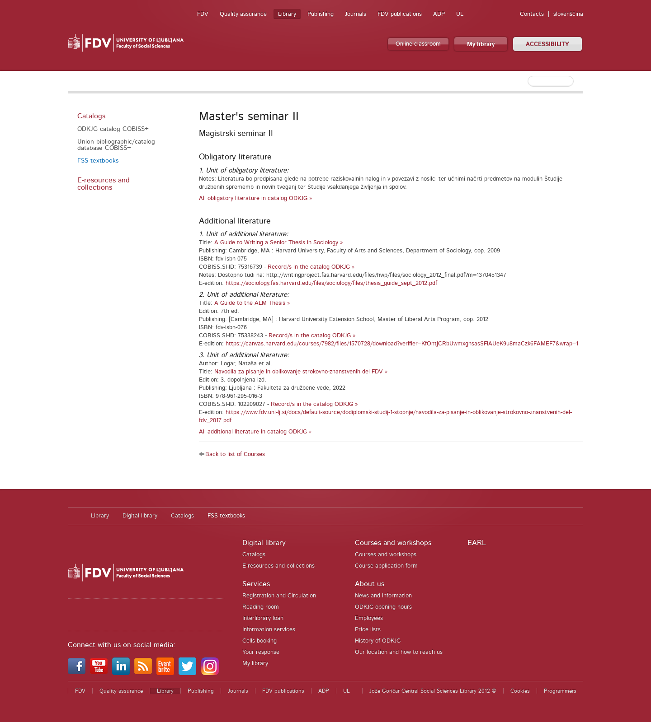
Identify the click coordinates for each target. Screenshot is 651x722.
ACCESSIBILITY (547, 44)
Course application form (386, 566)
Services (256, 583)
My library (481, 44)
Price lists (368, 630)
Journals (355, 14)
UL (459, 14)
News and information (383, 596)
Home (75, 516)
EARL (476, 542)
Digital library (140, 516)
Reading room (260, 607)
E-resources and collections (103, 184)
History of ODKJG (378, 641)
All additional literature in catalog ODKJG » (255, 432)
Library (287, 14)
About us (369, 583)
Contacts (532, 14)
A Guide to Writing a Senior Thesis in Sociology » (278, 243)
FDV (202, 14)
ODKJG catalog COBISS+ (113, 129)
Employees (369, 618)
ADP (439, 14)
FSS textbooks (97, 161)
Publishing (320, 14)
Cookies (520, 691)
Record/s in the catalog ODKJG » (311, 267)
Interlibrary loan (262, 618)
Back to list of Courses (235, 454)
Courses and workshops (393, 542)
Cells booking (259, 641)
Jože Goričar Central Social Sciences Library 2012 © (432, 691)
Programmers (560, 691)
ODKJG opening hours (383, 607)
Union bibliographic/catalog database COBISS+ (116, 145)
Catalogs (91, 116)
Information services (268, 630)
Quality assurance (243, 14)
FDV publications (399, 14)
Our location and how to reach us (399, 652)
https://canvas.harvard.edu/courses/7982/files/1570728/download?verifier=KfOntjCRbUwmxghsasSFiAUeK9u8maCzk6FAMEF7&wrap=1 (402, 344)
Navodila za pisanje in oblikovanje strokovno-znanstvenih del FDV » (301, 372)
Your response (260, 652)
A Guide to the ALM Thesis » (252, 303)
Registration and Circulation (279, 596)
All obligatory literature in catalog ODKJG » (255, 198)
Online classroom (418, 44)
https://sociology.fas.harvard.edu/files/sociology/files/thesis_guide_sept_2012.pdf (331, 283)
